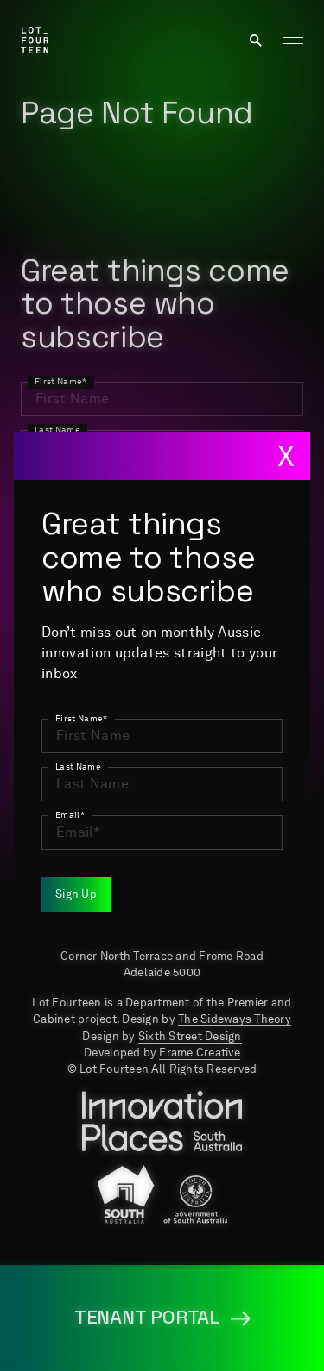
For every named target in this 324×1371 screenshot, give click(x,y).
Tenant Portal (246, 833)
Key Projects (251, 764)
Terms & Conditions (95, 867)
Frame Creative (199, 1052)
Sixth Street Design (190, 1036)
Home (41, 764)
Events (276, 798)
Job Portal (64, 798)
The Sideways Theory (234, 1019)
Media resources (86, 833)
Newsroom (178, 798)
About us (130, 764)
